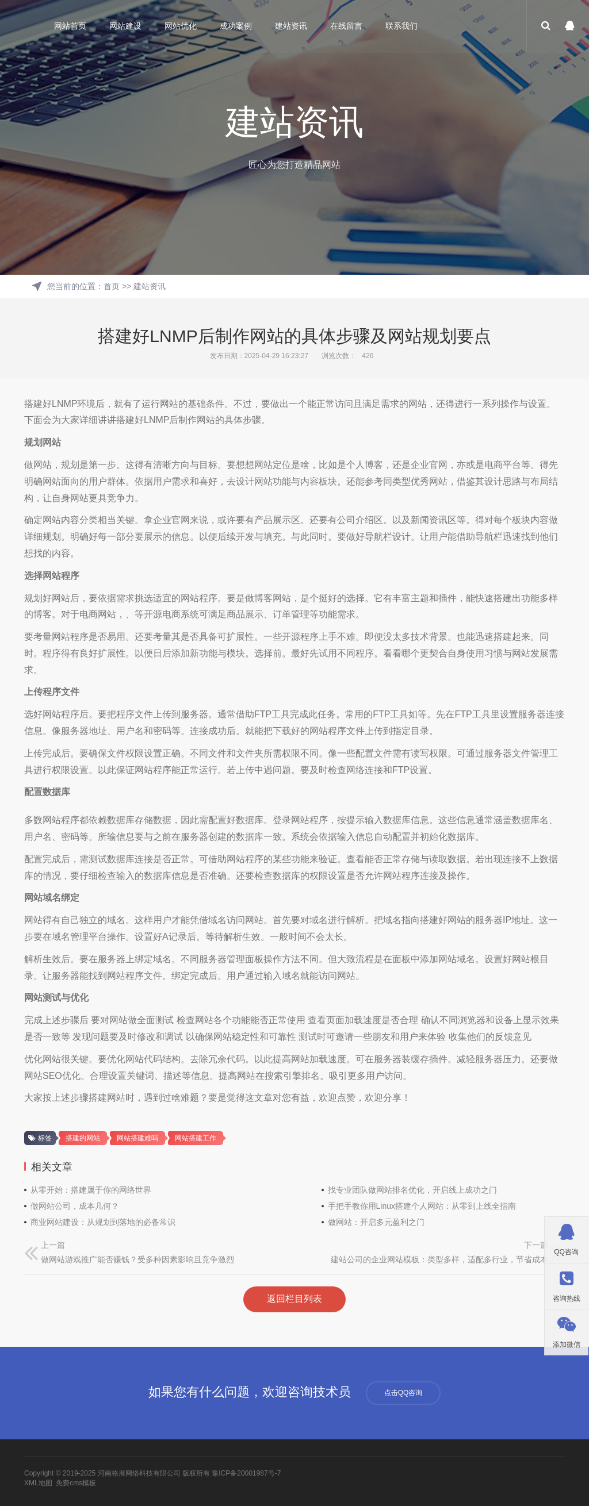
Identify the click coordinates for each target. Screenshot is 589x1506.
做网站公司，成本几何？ (74, 1206)
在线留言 (347, 25)
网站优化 (181, 25)
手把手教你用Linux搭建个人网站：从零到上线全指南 (422, 1206)
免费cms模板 (76, 1483)
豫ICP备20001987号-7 (246, 1473)
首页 (112, 286)
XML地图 (38, 1483)
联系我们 (402, 25)
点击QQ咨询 (403, 1393)
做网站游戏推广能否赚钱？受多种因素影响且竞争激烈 (137, 1259)
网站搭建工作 (195, 1138)
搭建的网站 (83, 1138)
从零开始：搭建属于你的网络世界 (90, 1189)
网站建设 (126, 25)
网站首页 (71, 25)
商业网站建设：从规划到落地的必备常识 (102, 1222)
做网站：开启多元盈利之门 (376, 1222)
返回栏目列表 (294, 1299)
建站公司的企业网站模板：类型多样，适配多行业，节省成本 (439, 1259)
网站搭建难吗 (137, 1138)
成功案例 (236, 25)
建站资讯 (292, 25)
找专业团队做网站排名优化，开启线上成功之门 (412, 1189)
